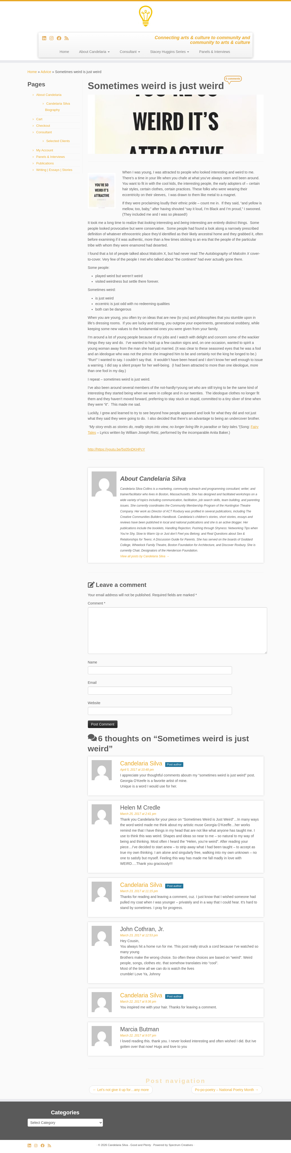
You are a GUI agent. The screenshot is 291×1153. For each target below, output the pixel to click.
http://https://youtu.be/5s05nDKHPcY (116, 449)
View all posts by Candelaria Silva (144, 556)
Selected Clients (58, 141)
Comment (96, 603)
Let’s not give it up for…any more (121, 1090)
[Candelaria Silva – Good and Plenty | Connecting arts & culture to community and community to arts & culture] (145, 16)
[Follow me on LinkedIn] (45, 38)
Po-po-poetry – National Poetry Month (227, 1090)
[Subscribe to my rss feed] (68, 38)
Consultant (130, 52)
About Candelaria (94, 52)
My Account (44, 150)
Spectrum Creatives (181, 1144)
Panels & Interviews (214, 52)
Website (94, 703)
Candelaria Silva (141, 995)
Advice (46, 72)
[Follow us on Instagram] (53, 38)
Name (92, 662)
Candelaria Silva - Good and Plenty (129, 1144)
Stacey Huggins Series (169, 52)
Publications (45, 163)
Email (92, 683)
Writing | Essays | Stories (54, 170)
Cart (39, 119)
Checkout (43, 126)
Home (64, 52)
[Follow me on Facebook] (61, 38)
